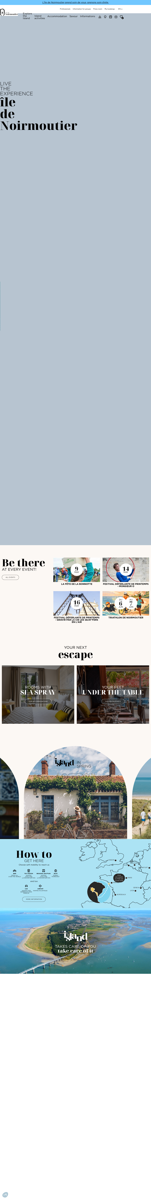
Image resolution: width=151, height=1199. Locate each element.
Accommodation (79, 14)
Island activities (58, 14)
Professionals (90, 9)
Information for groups (107, 9)
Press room (122, 9)
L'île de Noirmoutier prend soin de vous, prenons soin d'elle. (75, 2)
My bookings (134, 9)
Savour (96, 14)
